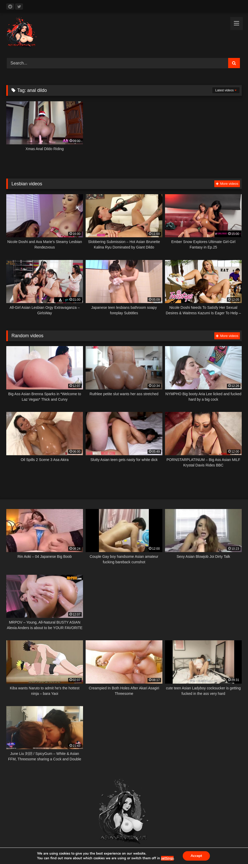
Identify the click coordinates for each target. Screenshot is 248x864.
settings (167, 858)
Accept (196, 855)
